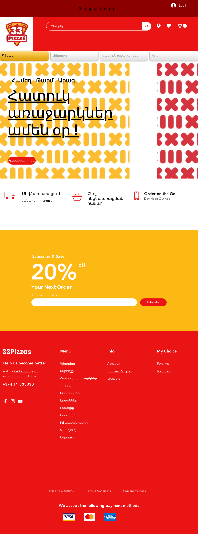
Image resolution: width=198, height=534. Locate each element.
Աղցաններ (68, 400)
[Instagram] (13, 401)
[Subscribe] (153, 302)
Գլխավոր (67, 363)
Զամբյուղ (68, 430)
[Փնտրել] (92, 26)
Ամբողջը (67, 371)
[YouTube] (20, 401)
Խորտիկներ (70, 393)
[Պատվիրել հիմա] (22, 161)
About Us (113, 363)
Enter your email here (46, 294)
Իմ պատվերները (74, 422)
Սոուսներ (68, 415)
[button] (182, 26)
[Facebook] (5, 401)
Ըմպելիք (67, 408)
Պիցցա (65, 386)
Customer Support (26, 371)
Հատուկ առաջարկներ (78, 378)
